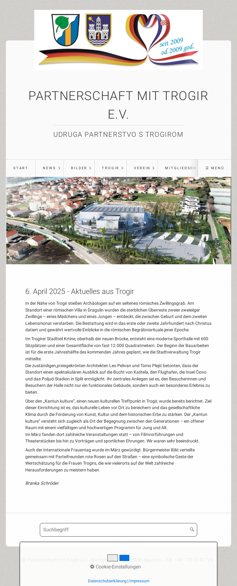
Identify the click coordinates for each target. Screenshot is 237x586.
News (49, 168)
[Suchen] (192, 530)
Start (20, 168)
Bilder (79, 168)
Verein (142, 168)
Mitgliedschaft (185, 168)
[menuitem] (20, 168)
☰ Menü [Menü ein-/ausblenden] (215, 168)
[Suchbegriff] (118, 530)
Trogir (110, 168)
